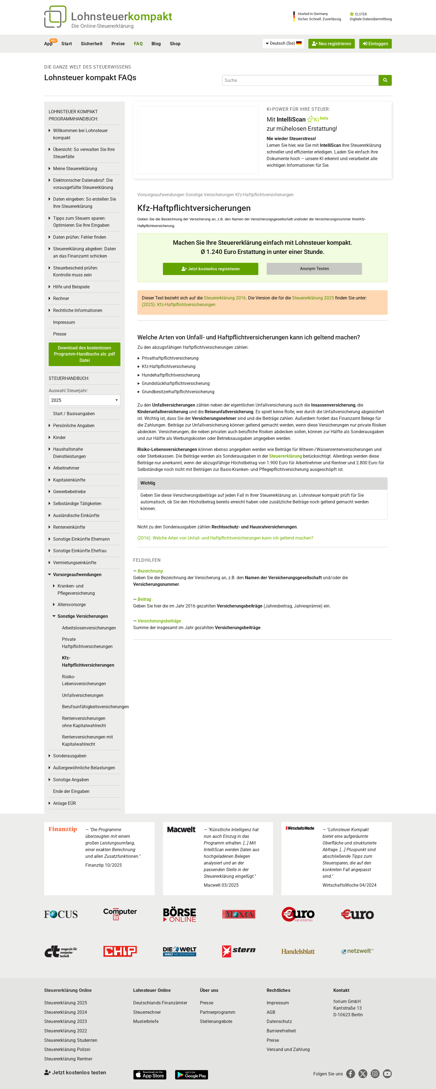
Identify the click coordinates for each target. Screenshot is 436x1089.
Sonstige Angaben (71, 779)
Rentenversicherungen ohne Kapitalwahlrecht (84, 722)
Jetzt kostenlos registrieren (211, 268)
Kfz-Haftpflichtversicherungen (264, 194)
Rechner (61, 298)
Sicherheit (92, 43)
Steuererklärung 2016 (225, 298)
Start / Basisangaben (74, 413)
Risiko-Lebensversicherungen (84, 680)
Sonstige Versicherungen (209, 194)
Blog (156, 43)
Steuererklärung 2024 (65, 1012)
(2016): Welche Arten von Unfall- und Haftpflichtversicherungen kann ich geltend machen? (225, 538)
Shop (175, 43)
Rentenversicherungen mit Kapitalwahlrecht (87, 740)
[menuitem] (283, 43)
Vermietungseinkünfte (74, 562)
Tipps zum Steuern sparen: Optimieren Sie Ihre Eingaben (81, 222)
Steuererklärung (285, 456)
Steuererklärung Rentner (68, 1059)
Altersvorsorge (72, 604)
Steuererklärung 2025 (313, 298)
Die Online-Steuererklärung (102, 26)
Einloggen (375, 43)
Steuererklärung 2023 (65, 1021)
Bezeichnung (150, 571)
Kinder (59, 437)
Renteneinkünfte (69, 527)
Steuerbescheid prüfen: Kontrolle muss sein (75, 271)
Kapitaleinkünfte (69, 480)
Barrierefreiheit (281, 1030)
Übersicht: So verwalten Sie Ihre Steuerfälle (84, 153)
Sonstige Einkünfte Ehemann (81, 539)
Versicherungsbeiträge (159, 621)
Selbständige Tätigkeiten (77, 503)
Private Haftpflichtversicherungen (87, 643)
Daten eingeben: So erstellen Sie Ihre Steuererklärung (84, 202)
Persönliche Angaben (74, 425)
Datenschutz (279, 1021)
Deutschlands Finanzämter (160, 1002)
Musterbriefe (145, 1021)
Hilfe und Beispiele (71, 286)
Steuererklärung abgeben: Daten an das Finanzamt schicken (84, 252)
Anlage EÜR (64, 803)
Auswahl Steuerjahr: (68, 390)
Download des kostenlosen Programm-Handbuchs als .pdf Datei (84, 354)
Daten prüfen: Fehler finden (79, 237)
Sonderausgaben (69, 755)
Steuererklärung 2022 (65, 1030)
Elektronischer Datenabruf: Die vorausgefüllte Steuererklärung (83, 184)
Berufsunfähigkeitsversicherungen (91, 706)
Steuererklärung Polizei (67, 1049)
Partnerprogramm (217, 1012)
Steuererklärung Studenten (70, 1040)
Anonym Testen (314, 268)
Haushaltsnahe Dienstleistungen (69, 453)
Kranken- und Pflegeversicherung (76, 589)
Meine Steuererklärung (75, 168)
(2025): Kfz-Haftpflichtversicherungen (178, 304)
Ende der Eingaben (71, 791)
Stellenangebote (216, 1021)
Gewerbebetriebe (69, 491)
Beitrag (144, 599)
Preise (118, 43)
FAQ (138, 43)
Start (66, 43)
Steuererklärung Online (68, 990)
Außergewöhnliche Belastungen (84, 767)
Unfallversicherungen (82, 695)
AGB (271, 1012)
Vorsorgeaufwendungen (160, 194)
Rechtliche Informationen (77, 310)
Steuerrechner (147, 1012)
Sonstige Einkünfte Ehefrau (79, 550)
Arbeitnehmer (66, 468)
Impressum (64, 322)
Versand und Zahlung (288, 1049)
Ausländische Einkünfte (76, 515)
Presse (59, 334)
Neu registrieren (331, 43)
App (48, 43)
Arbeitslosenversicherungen (89, 628)
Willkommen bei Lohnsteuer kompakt (80, 134)
